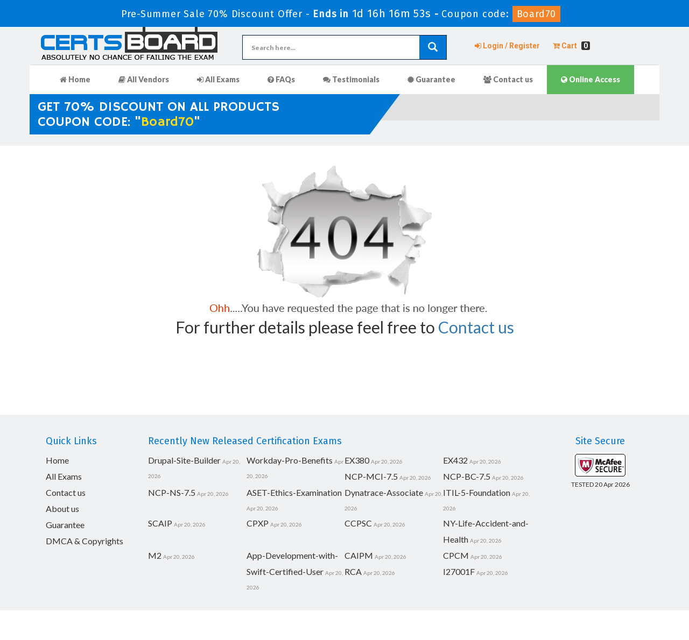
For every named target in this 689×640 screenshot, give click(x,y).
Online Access (590, 79)
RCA (353, 571)
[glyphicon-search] (432, 47)
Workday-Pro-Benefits (290, 460)
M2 (154, 555)
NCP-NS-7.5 (171, 492)
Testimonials (351, 79)
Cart (571, 45)
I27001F (459, 571)
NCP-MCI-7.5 (371, 476)
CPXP (258, 523)
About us (62, 508)
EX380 (356, 460)
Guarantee (431, 79)
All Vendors (143, 79)
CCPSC (358, 523)
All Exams (218, 79)
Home (75, 79)
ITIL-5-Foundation (476, 492)
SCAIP (160, 523)
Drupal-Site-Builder (184, 460)
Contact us (508, 79)
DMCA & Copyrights (84, 541)
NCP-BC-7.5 (466, 476)
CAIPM (358, 555)
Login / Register (507, 45)
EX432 (455, 460)
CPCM (456, 555)
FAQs (281, 79)
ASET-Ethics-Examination (294, 492)
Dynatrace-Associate (383, 492)
